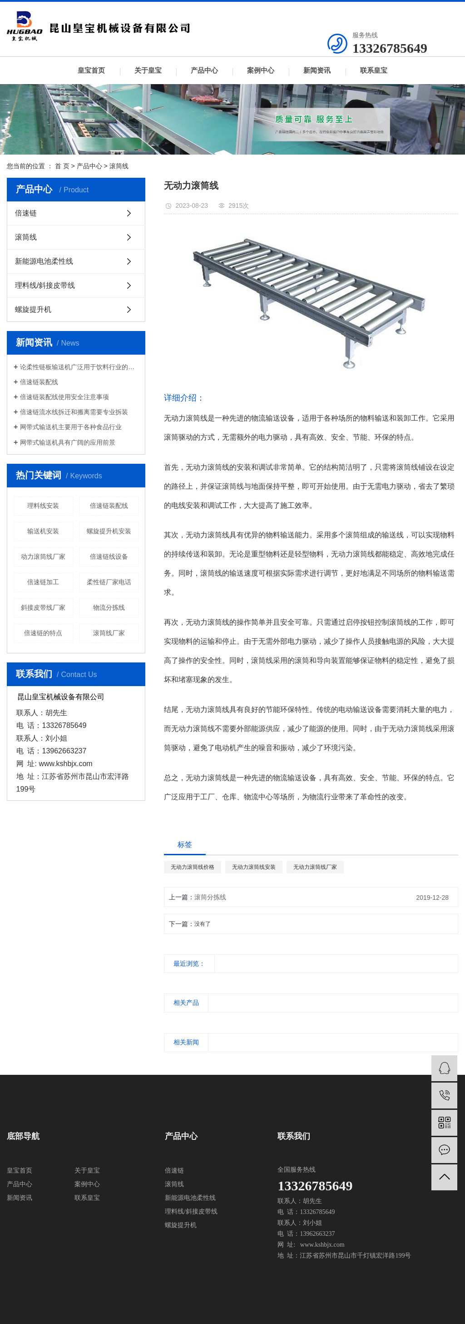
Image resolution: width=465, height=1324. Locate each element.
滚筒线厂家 (109, 633)
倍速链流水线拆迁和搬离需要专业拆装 (74, 412)
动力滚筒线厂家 (43, 556)
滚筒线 (119, 166)
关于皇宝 (148, 70)
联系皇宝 (373, 70)
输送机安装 (43, 531)
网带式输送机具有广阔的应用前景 (67, 442)
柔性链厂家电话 (109, 582)
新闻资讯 (317, 70)
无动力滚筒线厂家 (315, 867)
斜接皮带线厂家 (43, 607)
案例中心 (260, 70)
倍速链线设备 (109, 556)
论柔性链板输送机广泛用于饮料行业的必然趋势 (79, 367)
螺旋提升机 (33, 309)
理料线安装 (43, 505)
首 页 (62, 166)
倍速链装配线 (39, 382)
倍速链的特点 (43, 633)
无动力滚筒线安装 (254, 867)
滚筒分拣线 (210, 897)
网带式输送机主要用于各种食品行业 (71, 427)
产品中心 (204, 70)
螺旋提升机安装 (109, 531)
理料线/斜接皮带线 (45, 285)
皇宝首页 (91, 70)
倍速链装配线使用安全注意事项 (64, 397)
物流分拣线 (109, 607)
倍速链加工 (43, 582)
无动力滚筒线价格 (192, 867)
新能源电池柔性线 (44, 261)
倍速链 (26, 213)
